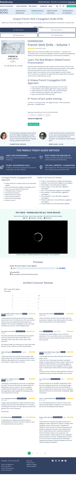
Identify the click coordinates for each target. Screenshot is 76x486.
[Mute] (60, 268)
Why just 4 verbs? (10, 200)
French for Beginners (7, 464)
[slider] (36, 268)
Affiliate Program (31, 466)
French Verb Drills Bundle (50, 112)
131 (39, 296)
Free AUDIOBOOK (71, 6)
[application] (38, 268)
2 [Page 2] (33, 453)
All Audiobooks (67, 13)
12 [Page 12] (45, 453)
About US (29, 461)
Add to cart (33, 124)
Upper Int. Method (52, 10)
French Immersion (6, 470)
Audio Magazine (21, 6)
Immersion (43, 6)
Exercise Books (20, 13)
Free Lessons (33, 6)
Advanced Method (68, 10)
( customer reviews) (40, 48)
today (6, 1)
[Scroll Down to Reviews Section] (47, 115)
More (52, 6)
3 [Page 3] (37, 453)
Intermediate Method (37, 10)
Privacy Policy (30, 462)
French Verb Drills (36, 13)
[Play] (11, 268)
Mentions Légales (32, 464)
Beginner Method (21, 10)
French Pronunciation (7, 468)
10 (38, 299)
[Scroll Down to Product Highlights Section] (39, 115)
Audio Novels (51, 13)
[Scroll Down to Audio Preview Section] (31, 115)
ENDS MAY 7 (72, 2)
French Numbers (6, 466)
